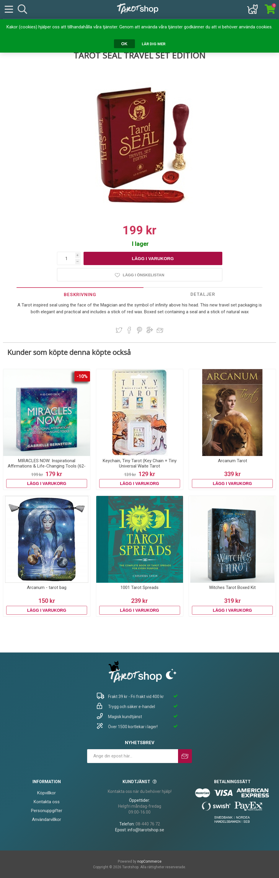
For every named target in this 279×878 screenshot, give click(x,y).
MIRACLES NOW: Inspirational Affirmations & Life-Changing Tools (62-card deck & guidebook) (47, 466)
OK (124, 43)
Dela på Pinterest (139, 330)
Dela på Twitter (119, 330)
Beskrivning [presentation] (80, 294)
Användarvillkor (46, 819)
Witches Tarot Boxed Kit (232, 587)
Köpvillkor (46, 793)
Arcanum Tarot (232, 460)
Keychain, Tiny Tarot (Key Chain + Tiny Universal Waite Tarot (140, 463)
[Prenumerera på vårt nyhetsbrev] (132, 756)
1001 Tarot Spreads (139, 587)
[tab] (80, 294)
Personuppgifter (46, 810)
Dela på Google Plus (149, 330)
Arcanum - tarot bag (46, 587)
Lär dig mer (153, 44)
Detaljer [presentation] (202, 294)
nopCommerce (149, 861)
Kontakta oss (47, 801)
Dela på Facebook (129, 330)
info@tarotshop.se (146, 829)
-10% (82, 376)
